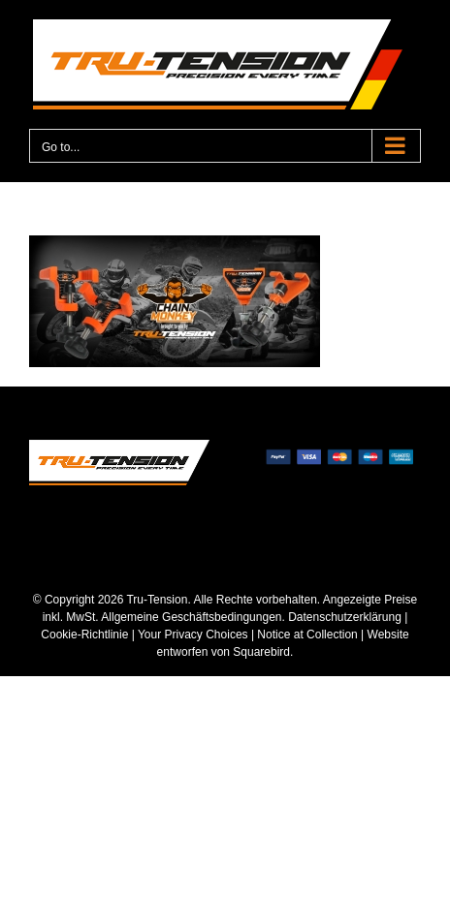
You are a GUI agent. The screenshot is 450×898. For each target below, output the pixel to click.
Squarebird (260, 652)
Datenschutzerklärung (345, 617)
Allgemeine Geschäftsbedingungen (191, 617)
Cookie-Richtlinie (84, 634)
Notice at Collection (307, 634)
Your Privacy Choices (193, 634)
